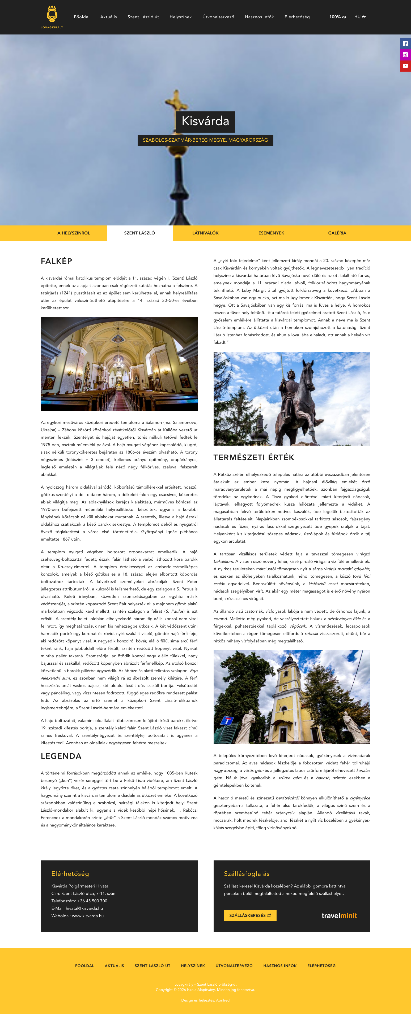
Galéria (337, 233)
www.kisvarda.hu (88, 916)
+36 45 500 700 (92, 901)
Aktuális (108, 17)
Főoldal (82, 17)
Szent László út (143, 17)
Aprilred (223, 1001)
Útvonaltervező (218, 17)
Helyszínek (181, 17)
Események (271, 233)
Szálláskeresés (250, 915)
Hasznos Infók (259, 17)
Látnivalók (205, 233)
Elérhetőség (297, 17)
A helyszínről (73, 233)
